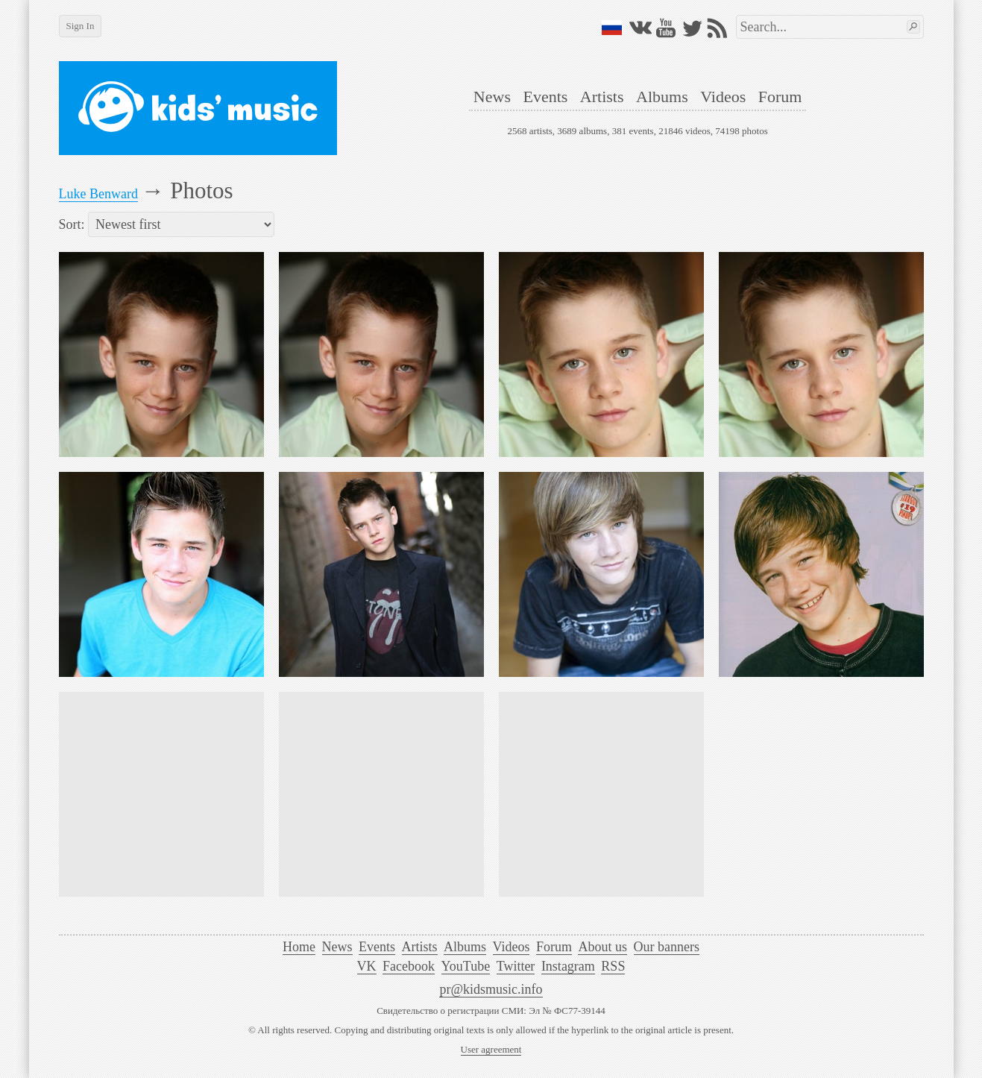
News (492, 96)
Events (545, 96)
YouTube (466, 966)
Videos (723, 96)
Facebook (409, 966)
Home (299, 946)
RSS (613, 966)
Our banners (666, 946)
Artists (602, 96)
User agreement (491, 1049)
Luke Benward (98, 193)
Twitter (516, 966)
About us (602, 946)
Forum (780, 96)
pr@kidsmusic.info (490, 989)
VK (367, 966)
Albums (662, 96)
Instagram (568, 966)
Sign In (80, 25)
